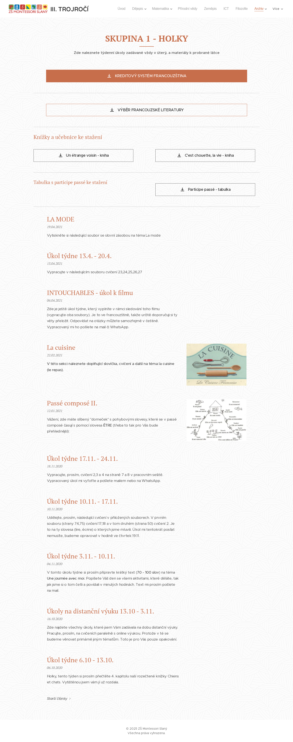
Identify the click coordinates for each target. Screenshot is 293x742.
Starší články (57, 698)
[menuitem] (116, 8)
